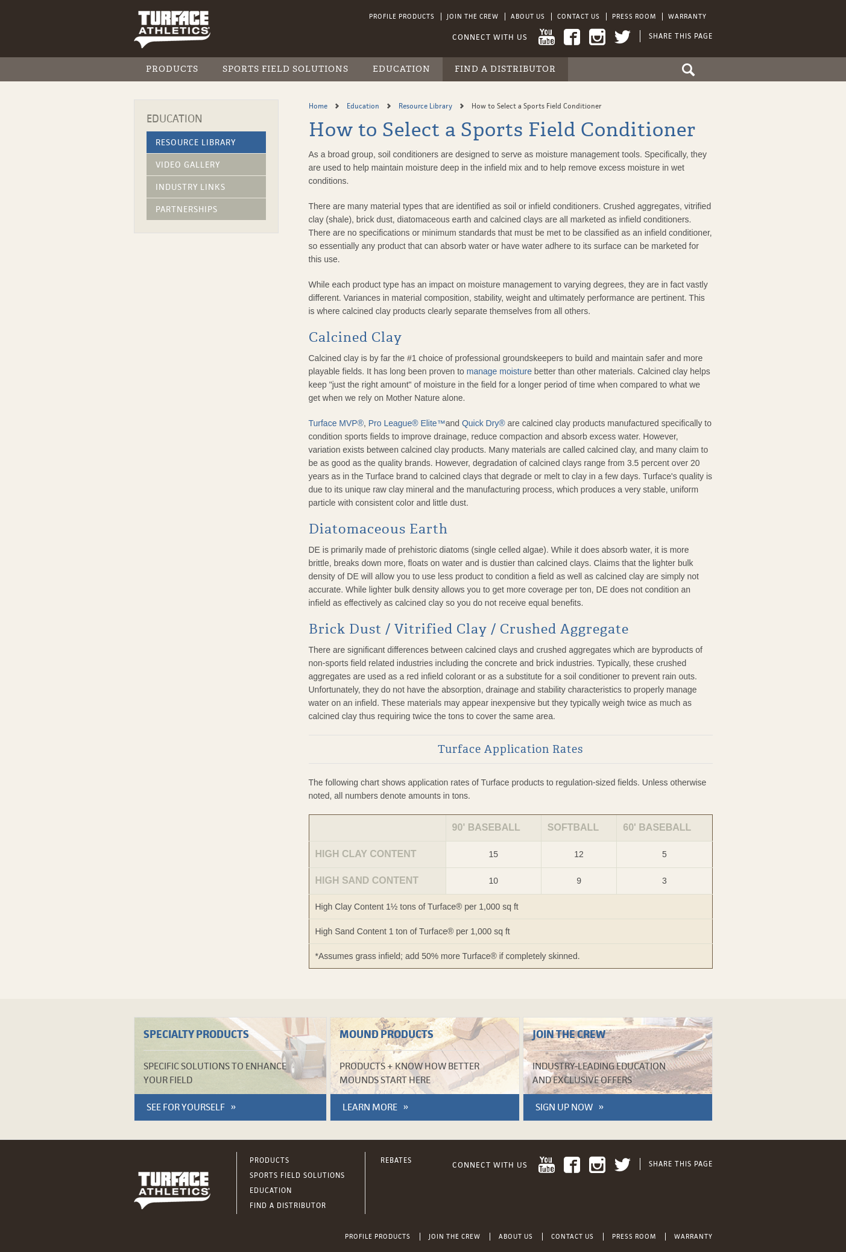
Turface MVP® (336, 423)
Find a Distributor (505, 69)
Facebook (572, 37)
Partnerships (187, 209)
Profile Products (402, 16)
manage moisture (499, 371)
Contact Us (578, 16)
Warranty (687, 16)
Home (319, 106)
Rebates (396, 1160)
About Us (528, 16)
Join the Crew (473, 16)
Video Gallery (188, 164)
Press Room (634, 16)
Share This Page (681, 36)
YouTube (546, 37)
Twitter (622, 37)
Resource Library (196, 142)
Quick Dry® (483, 423)
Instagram (597, 37)
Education (402, 69)
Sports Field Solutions (286, 69)
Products (172, 69)
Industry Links (191, 186)
